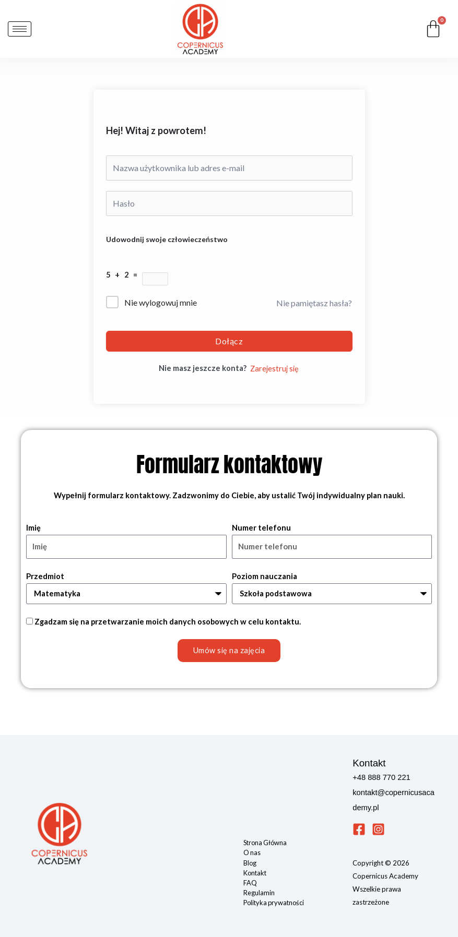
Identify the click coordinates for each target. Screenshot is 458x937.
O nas (252, 852)
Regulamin (259, 892)
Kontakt (254, 873)
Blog (249, 863)
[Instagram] (378, 829)
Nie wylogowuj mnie (160, 302)
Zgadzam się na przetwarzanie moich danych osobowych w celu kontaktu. (167, 621)
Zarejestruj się (274, 368)
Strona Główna (265, 842)
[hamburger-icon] (19, 29)
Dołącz (229, 341)
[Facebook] (359, 829)
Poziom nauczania (264, 576)
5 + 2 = (124, 274)
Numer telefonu (261, 527)
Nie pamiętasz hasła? (314, 303)
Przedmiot (45, 576)
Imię (33, 527)
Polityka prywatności (273, 902)
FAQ (250, 883)
